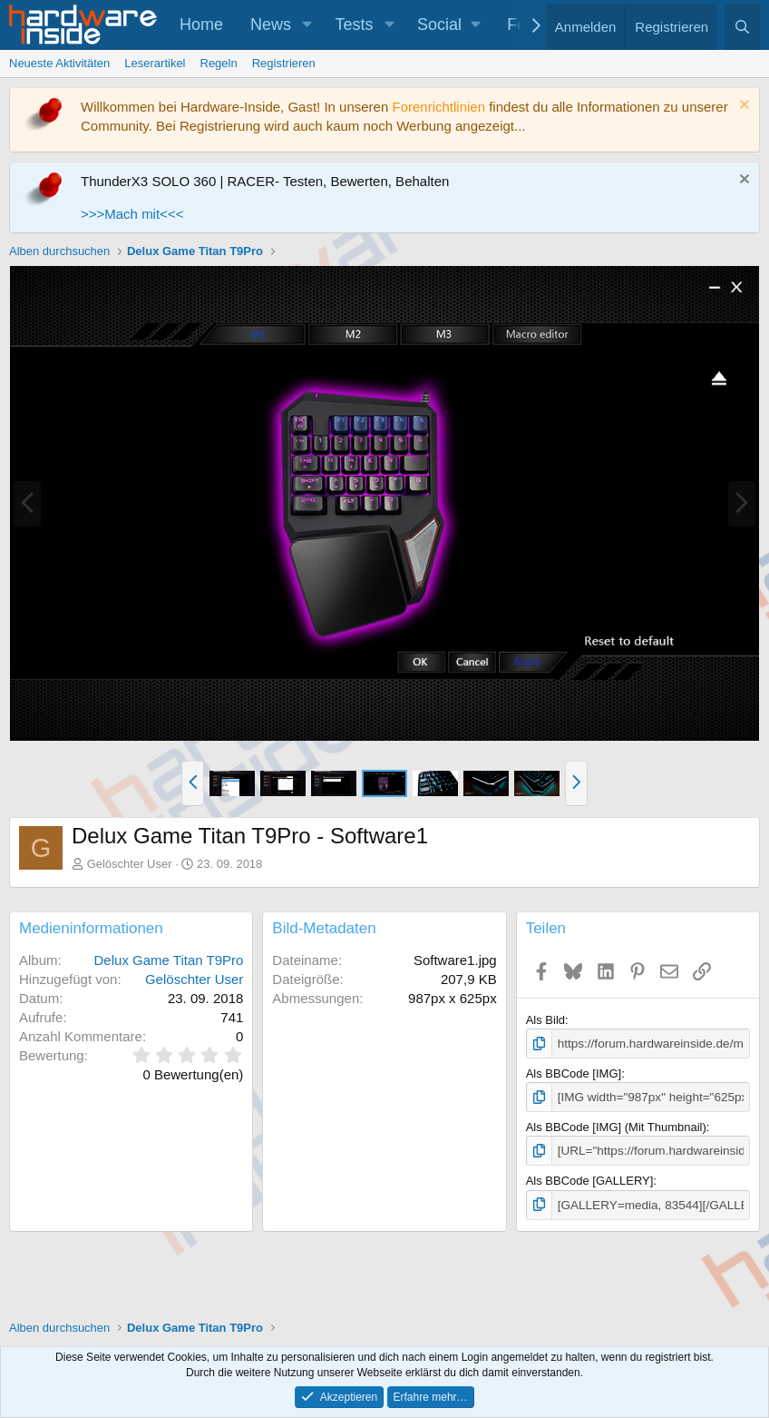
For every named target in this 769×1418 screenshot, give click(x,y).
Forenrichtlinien (438, 106)
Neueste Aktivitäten (59, 63)
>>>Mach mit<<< (132, 214)
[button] (307, 25)
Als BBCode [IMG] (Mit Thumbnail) (616, 1126)
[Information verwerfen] (742, 106)
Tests (355, 24)
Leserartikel (154, 63)
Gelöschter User (129, 864)
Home (201, 24)
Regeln (219, 63)
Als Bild (545, 1020)
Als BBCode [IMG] (573, 1072)
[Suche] (742, 27)
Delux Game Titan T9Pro (169, 960)
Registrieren (284, 63)
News (270, 24)
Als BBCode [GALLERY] (590, 1179)
